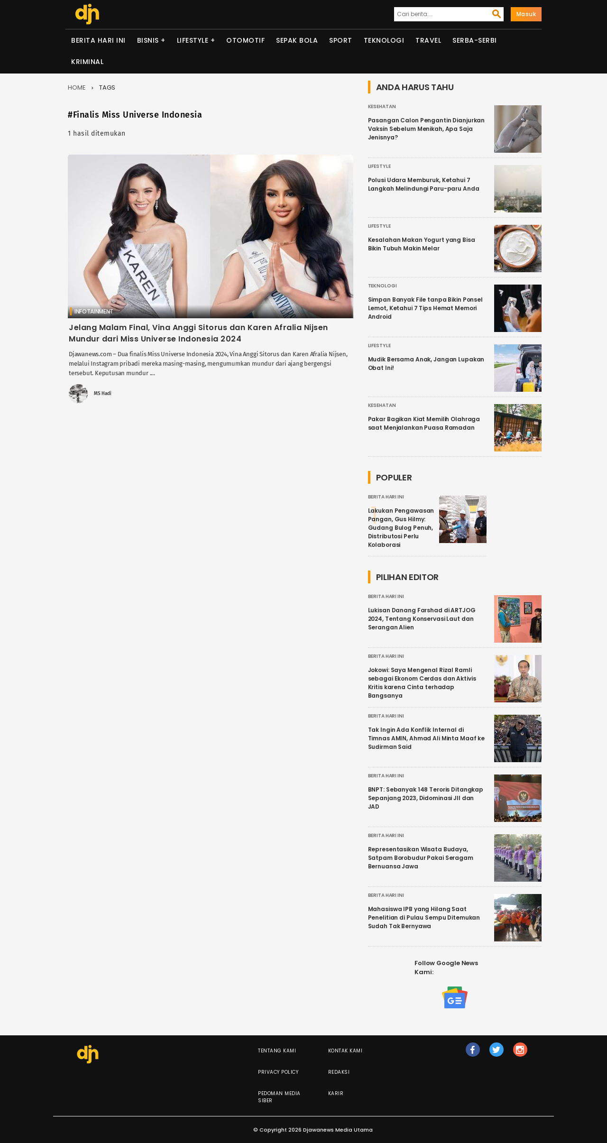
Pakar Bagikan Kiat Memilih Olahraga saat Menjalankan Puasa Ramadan (424, 423)
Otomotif (245, 40)
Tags (107, 87)
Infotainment (93, 311)
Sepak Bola (297, 40)
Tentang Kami (277, 1050)
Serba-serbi (474, 40)
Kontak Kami (345, 1050)
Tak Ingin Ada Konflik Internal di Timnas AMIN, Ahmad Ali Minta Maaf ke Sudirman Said (426, 738)
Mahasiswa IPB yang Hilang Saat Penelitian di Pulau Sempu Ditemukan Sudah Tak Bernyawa (424, 917)
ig (520, 1053)
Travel (428, 40)
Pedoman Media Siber (279, 1097)
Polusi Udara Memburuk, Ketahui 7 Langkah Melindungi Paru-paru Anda (423, 184)
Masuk (526, 14)
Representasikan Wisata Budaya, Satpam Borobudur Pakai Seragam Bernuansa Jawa (420, 857)
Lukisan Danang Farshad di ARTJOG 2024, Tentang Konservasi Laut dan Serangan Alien (422, 618)
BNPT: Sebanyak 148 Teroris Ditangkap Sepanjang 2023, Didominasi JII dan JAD (426, 798)
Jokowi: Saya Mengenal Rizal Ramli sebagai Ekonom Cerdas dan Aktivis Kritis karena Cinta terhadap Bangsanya (422, 683)
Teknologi (384, 40)
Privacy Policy (278, 1072)
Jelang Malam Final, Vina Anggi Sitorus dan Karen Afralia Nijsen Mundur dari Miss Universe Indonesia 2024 (198, 333)
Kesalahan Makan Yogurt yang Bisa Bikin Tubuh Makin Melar (421, 244)
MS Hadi (102, 393)
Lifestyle (193, 40)
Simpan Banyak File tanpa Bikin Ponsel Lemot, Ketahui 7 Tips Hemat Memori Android (425, 308)
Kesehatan (382, 106)
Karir (336, 1093)
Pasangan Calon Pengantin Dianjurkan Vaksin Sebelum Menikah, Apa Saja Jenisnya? (426, 128)
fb (472, 1053)
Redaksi (339, 1072)
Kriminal (87, 61)
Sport (340, 40)
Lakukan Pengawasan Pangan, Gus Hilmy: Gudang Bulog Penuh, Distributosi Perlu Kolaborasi (401, 528)
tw (496, 1053)
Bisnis (148, 40)
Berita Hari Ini (98, 40)
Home (77, 87)
